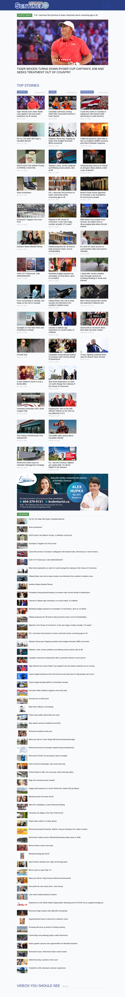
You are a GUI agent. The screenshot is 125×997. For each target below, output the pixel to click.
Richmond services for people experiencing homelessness (51, 748)
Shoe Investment (35, 527)
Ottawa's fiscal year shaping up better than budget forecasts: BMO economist (59, 641)
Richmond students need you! (40, 731)
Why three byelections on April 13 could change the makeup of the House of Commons (63, 568)
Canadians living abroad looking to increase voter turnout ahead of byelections (59, 592)
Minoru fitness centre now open (41, 846)
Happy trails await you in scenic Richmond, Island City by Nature (54, 788)
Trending (23, 514)
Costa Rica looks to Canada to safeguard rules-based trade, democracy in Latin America (63, 552)
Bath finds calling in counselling (41, 707)
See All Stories (40, 92)
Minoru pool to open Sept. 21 (40, 870)
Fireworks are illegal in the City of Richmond (46, 813)
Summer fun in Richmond (39, 699)
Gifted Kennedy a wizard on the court (43, 960)
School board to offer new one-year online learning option (51, 772)
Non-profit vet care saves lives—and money (46, 886)
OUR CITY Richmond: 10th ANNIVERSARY (46, 560)
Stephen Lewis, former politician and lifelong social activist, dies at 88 (56, 650)
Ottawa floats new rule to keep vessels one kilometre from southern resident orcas (61, 576)
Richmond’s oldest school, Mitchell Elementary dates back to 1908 (55, 837)
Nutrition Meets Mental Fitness (41, 584)
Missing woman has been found (41, 797)
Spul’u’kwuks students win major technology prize (48, 862)
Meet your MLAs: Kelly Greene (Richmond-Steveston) (50, 878)
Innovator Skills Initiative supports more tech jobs (48, 690)
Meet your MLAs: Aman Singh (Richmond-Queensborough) (52, 739)
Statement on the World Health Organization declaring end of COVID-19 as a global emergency (66, 903)
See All (65, 986)
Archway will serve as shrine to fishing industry (47, 927)
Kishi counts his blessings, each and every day (47, 764)
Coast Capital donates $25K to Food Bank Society (48, 682)
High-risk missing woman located (42, 780)
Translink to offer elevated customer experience (47, 968)
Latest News (24, 15)
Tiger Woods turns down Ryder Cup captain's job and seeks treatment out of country (62, 666)
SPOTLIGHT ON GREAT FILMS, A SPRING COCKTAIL (50, 535)
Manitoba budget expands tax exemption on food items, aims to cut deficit (57, 609)
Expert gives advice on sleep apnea (43, 821)
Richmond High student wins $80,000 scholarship (48, 911)
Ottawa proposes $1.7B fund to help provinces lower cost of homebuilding (57, 617)
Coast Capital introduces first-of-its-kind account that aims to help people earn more (61, 674)
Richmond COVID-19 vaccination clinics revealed (48, 756)
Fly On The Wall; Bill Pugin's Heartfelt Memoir (46, 519)
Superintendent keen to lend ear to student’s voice (48, 919)
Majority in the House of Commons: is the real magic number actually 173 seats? (60, 625)
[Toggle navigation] (106, 5)
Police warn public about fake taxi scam (44, 715)
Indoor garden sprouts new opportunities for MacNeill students (53, 943)
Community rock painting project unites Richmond (48, 935)
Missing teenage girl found (39, 854)
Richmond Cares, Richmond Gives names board (48, 952)
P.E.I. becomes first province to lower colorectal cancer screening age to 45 (58, 633)
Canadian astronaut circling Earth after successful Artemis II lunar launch (57, 658)
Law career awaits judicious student (43, 894)
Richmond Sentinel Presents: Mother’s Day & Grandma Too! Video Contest (58, 829)
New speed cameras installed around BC (45, 723)
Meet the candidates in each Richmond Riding (47, 805)
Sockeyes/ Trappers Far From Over (42, 544)
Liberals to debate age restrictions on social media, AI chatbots (53, 601)
